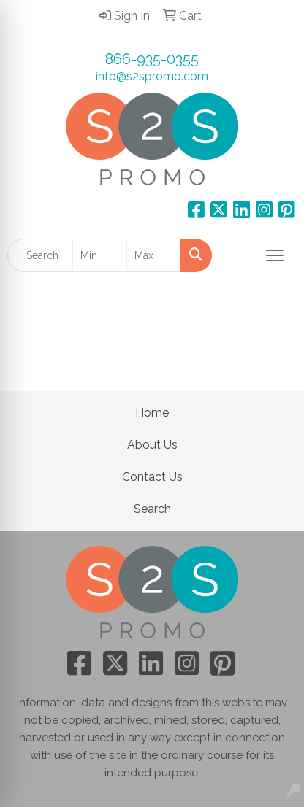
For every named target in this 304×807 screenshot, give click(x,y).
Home (152, 413)
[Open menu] (274, 255)
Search (152, 509)
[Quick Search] (40, 255)
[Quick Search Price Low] (99, 255)
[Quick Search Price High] (153, 255)
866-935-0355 (152, 59)
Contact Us (152, 477)
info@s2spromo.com (152, 76)
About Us (152, 445)
